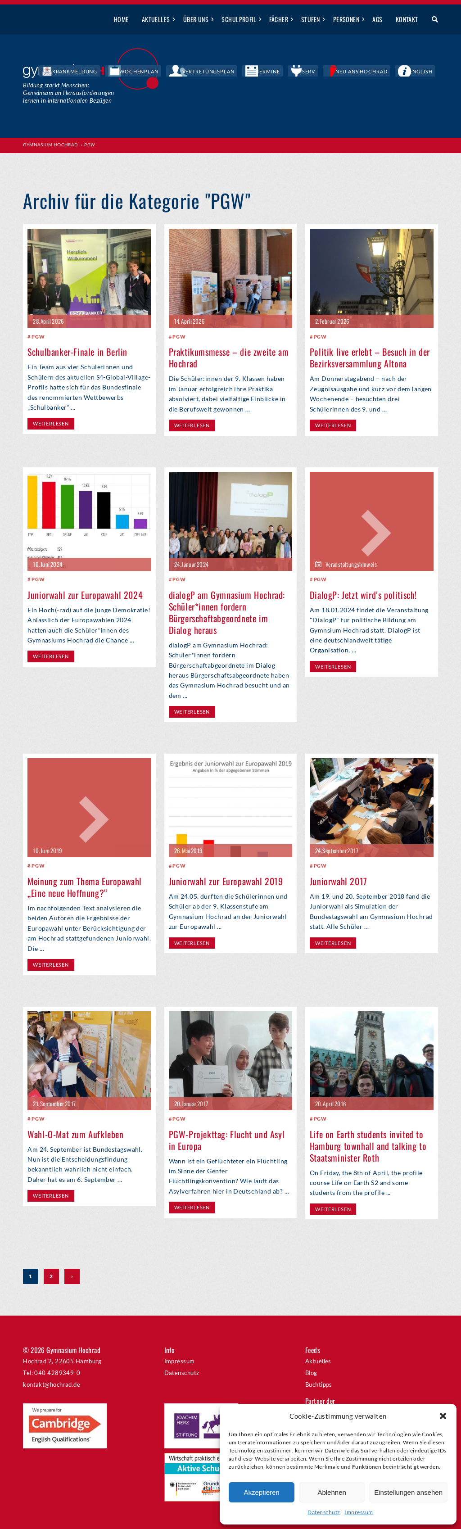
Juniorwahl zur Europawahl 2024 (85, 594)
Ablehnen (331, 1492)
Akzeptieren (261, 1492)
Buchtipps (318, 1384)
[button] (442, 1415)
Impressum (358, 1512)
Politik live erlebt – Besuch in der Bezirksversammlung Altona (370, 357)
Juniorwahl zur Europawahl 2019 (226, 880)
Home (121, 19)
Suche (431, 19)
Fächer (278, 19)
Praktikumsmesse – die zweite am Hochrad (229, 357)
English (427, 72)
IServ (339, 72)
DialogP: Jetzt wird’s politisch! (363, 594)
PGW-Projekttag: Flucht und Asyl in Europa (227, 1139)
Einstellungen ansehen (408, 1492)
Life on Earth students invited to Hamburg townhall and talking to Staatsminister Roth (368, 1145)
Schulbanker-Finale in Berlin (77, 351)
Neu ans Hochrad (381, 72)
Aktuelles (156, 19)
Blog (311, 1372)
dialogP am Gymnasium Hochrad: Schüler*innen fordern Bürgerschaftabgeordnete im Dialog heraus (227, 612)
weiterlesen (50, 423)
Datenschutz (323, 1512)
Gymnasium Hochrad (50, 144)
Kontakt (407, 19)
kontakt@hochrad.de (51, 1384)
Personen (346, 19)
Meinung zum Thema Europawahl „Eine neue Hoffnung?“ (84, 886)
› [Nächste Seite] (72, 1276)
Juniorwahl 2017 (338, 880)
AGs (377, 19)
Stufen (310, 19)
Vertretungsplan (264, 72)
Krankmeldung (161, 72)
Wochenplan (211, 72)
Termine (310, 72)
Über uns (196, 19)
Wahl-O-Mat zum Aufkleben (75, 1133)
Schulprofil (238, 19)
